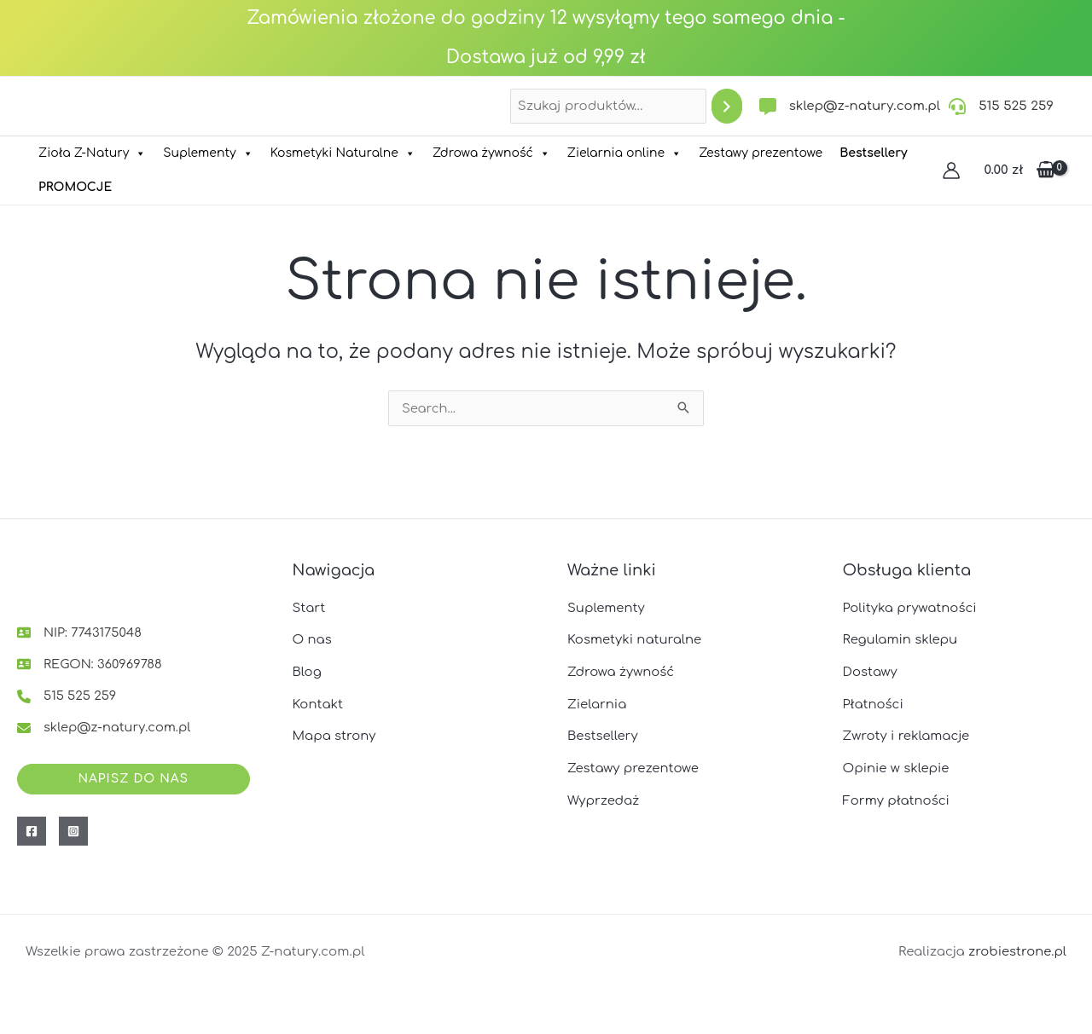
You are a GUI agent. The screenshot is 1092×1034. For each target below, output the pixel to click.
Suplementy (208, 153)
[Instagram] (73, 831)
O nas (313, 638)
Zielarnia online (624, 153)
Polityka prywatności (911, 605)
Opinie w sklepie (896, 767)
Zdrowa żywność (491, 153)
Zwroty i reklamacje (907, 734)
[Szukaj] (727, 106)
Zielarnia (597, 703)
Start (309, 605)
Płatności (873, 703)
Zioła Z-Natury (92, 153)
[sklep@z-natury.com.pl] (849, 106)
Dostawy (870, 670)
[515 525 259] (1001, 106)
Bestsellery (602, 734)
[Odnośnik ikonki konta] (951, 170)
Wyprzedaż (603, 799)
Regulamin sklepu (901, 638)
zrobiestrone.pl (1016, 951)
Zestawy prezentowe (760, 153)
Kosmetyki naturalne (635, 638)
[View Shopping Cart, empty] (1020, 171)
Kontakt (318, 703)
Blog (307, 670)
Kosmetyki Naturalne (342, 153)
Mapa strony (335, 734)
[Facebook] (31, 831)
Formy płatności (897, 799)
